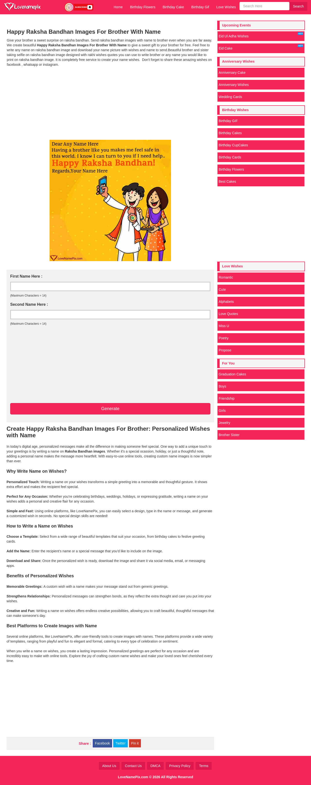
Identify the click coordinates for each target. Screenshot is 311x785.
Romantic (226, 277)
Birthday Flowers (142, 7)
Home (118, 7)
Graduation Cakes (232, 374)
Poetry (223, 338)
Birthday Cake (173, 7)
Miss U (224, 326)
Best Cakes (227, 181)
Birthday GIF (228, 121)
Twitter (120, 743)
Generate (110, 408)
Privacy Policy (179, 766)
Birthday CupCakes (233, 145)
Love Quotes (228, 314)
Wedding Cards (230, 97)
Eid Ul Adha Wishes (261, 35)
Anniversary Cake (232, 72)
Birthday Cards (230, 157)
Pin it (135, 743)
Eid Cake (261, 47)
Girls (222, 411)
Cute (222, 289)
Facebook (102, 743)
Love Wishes (226, 7)
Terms (203, 766)
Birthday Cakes (230, 133)
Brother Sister (229, 435)
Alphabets (226, 302)
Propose (225, 350)
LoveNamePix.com (133, 777)
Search (298, 6)
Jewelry (224, 423)
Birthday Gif (200, 7)
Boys (222, 386)
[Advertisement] (110, 103)
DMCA (155, 766)
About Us (109, 766)
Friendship (226, 398)
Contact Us (133, 766)
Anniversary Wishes (234, 85)
